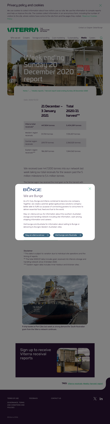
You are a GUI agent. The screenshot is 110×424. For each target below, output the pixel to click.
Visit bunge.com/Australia (66, 235)
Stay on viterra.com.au (34, 235)
